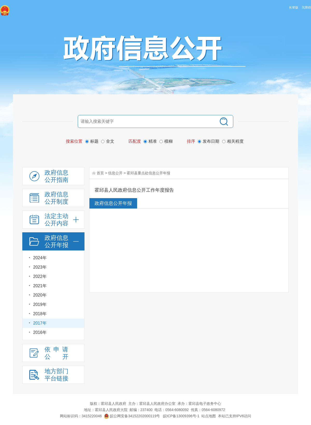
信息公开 (115, 173)
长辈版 (293, 7)
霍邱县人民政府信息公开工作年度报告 (134, 190)
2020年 (40, 295)
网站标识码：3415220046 (81, 416)
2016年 (40, 332)
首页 (100, 173)
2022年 (40, 276)
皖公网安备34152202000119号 (132, 416)
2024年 (40, 258)
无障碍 (306, 7)
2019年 (40, 304)
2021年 (40, 286)
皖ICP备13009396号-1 (181, 416)
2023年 (40, 267)
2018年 (40, 314)
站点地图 (208, 416)
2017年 (40, 323)
